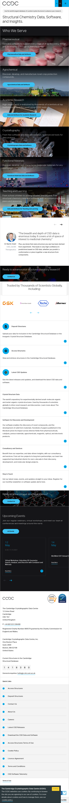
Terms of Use (7, 780)
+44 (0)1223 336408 (12, 624)
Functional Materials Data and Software (20, 175)
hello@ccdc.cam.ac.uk (26, 673)
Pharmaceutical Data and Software (19, 54)
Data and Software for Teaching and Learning (22, 209)
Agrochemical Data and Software (18, 84)
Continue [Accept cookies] (55, 789)
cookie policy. (7, 800)
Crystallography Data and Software (19, 145)
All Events (10, 531)
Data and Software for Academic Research (21, 115)
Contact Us (11, 276)
